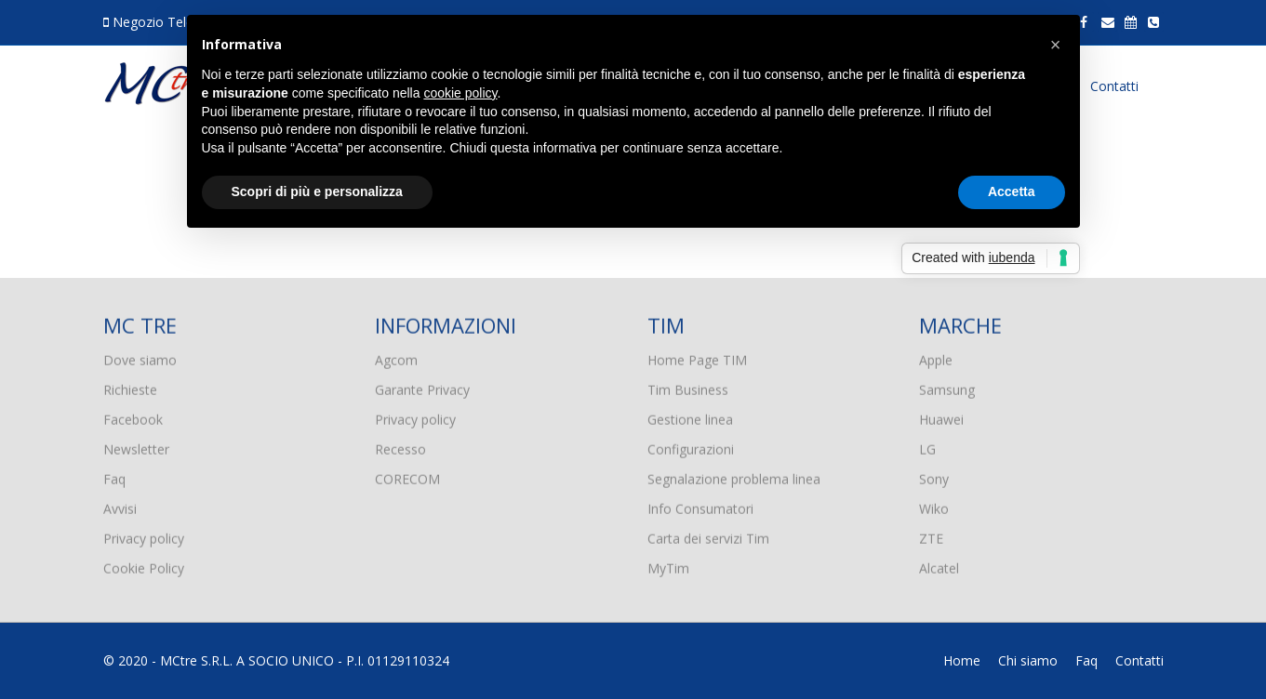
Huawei (941, 416)
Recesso (400, 446)
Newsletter (136, 446)
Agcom (396, 356)
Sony (934, 475)
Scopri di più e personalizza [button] (317, 191)
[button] (1056, 44)
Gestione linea (690, 416)
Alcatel (939, 565)
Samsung (947, 386)
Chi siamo (1028, 660)
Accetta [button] (1011, 191)
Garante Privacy (422, 386)
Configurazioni (690, 446)
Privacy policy (143, 535)
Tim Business (687, 386)
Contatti (1114, 86)
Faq (114, 475)
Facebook (133, 416)
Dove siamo (140, 356)
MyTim (668, 565)
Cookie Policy (143, 565)
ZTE (931, 535)
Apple (936, 356)
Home (961, 660)
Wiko (934, 505)
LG (927, 446)
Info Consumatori (700, 505)
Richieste (130, 386)
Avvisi (120, 505)
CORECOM (407, 475)
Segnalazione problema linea (733, 475)
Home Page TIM (697, 356)
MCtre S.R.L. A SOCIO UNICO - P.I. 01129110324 (304, 660)
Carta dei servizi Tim (708, 535)
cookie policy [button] (460, 93)
